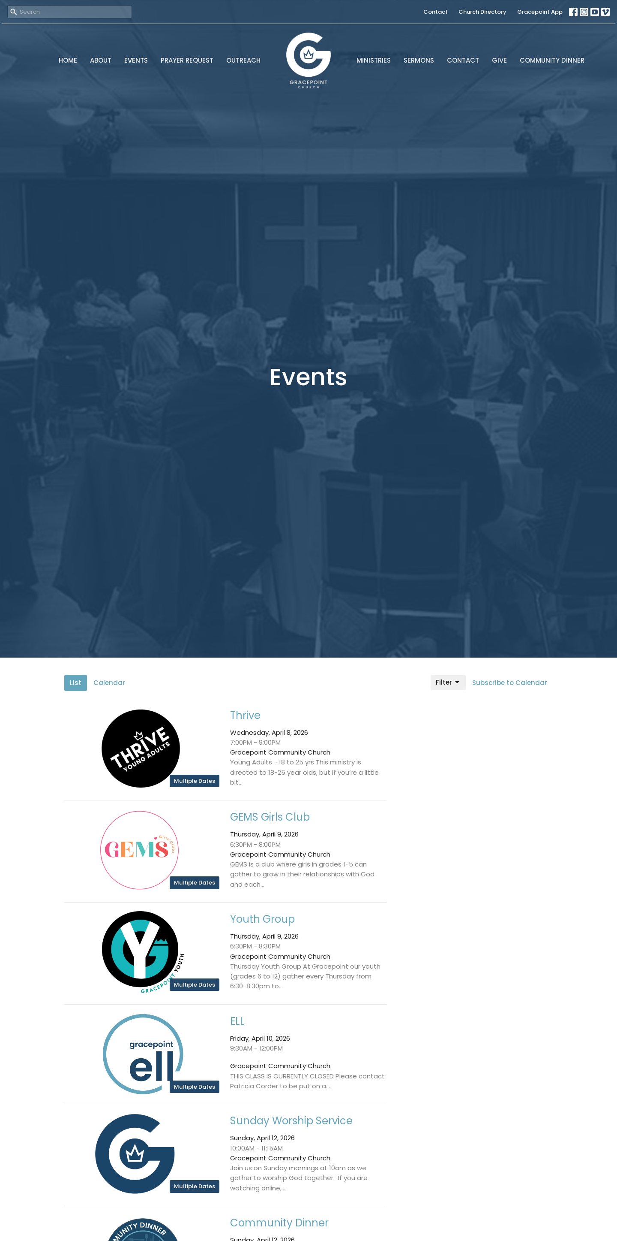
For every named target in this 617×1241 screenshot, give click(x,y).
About (100, 60)
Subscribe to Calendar (509, 682)
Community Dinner (552, 60)
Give (499, 60)
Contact (435, 12)
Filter (448, 682)
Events (136, 60)
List (75, 682)
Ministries (373, 60)
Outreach (243, 60)
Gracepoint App (540, 12)
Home (68, 60)
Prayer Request (187, 60)
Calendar (109, 682)
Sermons (419, 60)
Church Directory (482, 12)
